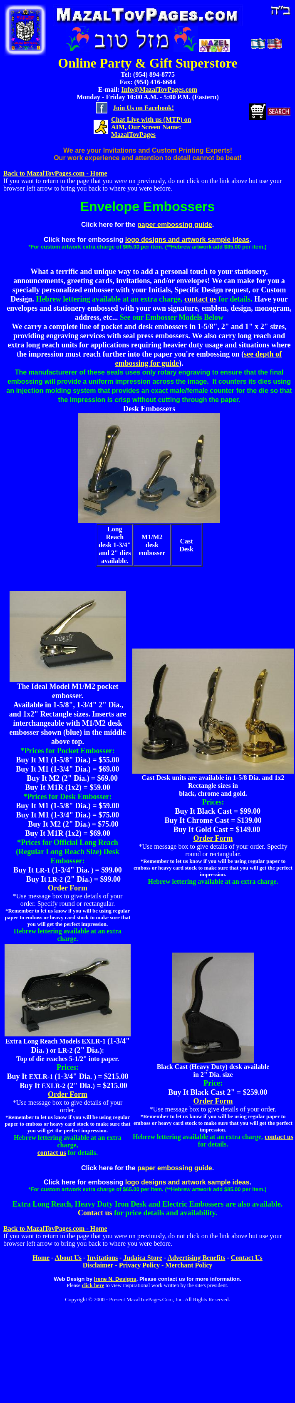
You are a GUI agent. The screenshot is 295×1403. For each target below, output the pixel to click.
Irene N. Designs (115, 1279)
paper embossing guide (174, 224)
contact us (200, 299)
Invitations (102, 1257)
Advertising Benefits (196, 1257)
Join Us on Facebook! (143, 107)
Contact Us (247, 1257)
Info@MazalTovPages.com (159, 89)
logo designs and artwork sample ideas (187, 239)
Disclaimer (98, 1265)
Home (41, 1257)
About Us (68, 1257)
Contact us (95, 1213)
